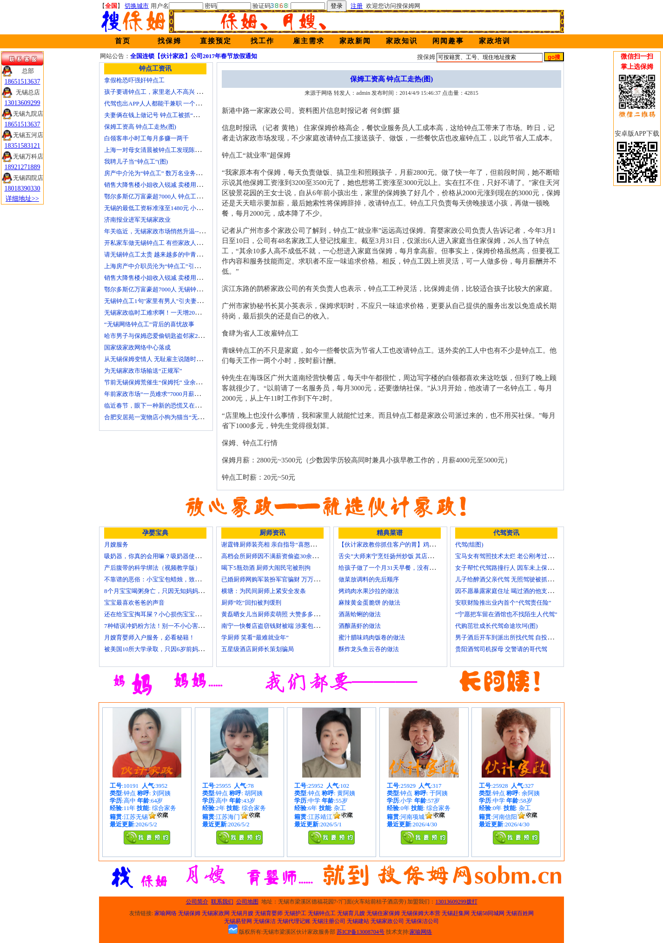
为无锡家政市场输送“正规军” (143, 370)
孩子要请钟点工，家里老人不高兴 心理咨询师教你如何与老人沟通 (192, 91)
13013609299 (22, 102)
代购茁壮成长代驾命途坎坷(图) (496, 625)
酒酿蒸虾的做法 (359, 625)
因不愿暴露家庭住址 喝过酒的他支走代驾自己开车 (522, 590)
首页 (123, 41)
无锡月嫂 (242, 913)
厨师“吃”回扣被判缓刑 (251, 602)
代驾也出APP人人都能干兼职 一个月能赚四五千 (168, 103)
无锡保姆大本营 (420, 913)
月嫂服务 (116, 544)
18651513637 (22, 81)
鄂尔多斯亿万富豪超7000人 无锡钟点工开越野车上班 (174, 289)
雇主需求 (309, 41)
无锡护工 (295, 913)
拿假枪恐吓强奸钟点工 (134, 80)
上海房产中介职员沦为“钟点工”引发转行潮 (161, 266)
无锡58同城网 (487, 913)
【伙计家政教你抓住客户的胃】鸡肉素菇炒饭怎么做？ (411, 544)
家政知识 (402, 41)
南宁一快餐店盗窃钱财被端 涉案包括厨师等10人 (285, 625)
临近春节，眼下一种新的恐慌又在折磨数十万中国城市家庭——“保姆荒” (200, 405)
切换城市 (137, 5)
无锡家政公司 (387, 921)
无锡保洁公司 (422, 921)
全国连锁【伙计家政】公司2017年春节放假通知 (193, 56)
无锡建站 (358, 921)
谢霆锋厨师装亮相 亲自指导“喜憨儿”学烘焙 (279, 544)
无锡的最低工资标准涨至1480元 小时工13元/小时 (169, 207)
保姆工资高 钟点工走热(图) (140, 126)
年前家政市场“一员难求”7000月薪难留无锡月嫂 (167, 393)
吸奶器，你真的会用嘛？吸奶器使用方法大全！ (167, 556)
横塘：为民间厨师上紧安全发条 (263, 590)
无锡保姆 (189, 913)
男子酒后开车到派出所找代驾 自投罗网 (507, 637)
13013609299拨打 (456, 901)
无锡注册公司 (328, 921)
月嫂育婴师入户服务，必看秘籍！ (149, 637)
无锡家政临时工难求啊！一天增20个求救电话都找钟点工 (179, 312)
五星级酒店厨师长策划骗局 (257, 649)
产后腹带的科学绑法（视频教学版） (152, 567)
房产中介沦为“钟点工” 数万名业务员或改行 (162, 173)
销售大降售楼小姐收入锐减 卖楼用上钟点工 (162, 184)
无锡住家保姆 (383, 913)
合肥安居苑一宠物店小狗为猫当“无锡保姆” (161, 417)
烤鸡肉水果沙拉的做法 (368, 590)
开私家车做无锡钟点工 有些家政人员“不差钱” (165, 242)
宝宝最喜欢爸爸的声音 (134, 602)
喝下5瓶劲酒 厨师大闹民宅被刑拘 (266, 567)
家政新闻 (355, 41)
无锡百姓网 (520, 913)
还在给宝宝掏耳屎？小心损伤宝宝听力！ (158, 614)
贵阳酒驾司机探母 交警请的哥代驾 (501, 649)
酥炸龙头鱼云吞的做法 (368, 649)
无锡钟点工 (322, 913)
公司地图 (247, 901)
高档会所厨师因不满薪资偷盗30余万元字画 (278, 556)
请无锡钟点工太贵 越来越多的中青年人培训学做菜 (171, 254)
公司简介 (197, 901)
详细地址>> (22, 198)
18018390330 (22, 188)
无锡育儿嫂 (351, 913)
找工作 (262, 41)
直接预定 (216, 41)
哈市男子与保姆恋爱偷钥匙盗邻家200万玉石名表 (169, 335)
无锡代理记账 (294, 921)
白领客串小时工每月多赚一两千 (146, 138)
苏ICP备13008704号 (361, 932)
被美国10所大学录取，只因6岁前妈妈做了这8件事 (170, 649)
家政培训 (495, 41)
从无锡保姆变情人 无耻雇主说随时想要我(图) (164, 359)
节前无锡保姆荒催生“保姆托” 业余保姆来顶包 (165, 382)
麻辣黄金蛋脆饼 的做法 (369, 602)
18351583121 (22, 145)
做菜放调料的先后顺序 (368, 579)
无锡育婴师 (269, 913)
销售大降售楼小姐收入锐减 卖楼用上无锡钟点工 (168, 277)
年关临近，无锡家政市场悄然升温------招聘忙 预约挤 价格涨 (184, 231)
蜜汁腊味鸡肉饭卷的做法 (371, 637)
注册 (357, 5)
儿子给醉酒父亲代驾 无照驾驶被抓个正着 (510, 579)
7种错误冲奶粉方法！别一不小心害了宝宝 (160, 625)
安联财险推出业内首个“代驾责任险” (503, 602)
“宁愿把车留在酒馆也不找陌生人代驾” (506, 614)
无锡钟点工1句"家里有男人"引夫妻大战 (156, 300)
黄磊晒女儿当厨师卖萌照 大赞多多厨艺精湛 (279, 614)
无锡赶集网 (456, 913)
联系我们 (222, 901)
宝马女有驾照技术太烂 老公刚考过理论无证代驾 (519, 556)
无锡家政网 (216, 913)
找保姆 (169, 41)
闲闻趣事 (448, 41)
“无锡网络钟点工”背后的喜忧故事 (149, 324)
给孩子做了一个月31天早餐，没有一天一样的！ (401, 567)
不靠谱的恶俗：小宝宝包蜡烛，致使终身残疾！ (167, 579)
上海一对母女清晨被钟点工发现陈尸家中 (158, 149)
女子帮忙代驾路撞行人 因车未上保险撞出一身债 (519, 567)
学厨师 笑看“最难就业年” (255, 637)
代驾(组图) (469, 544)
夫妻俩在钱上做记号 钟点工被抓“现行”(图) (161, 115)
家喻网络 (165, 913)
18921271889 (22, 167)
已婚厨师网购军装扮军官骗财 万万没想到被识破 (285, 579)
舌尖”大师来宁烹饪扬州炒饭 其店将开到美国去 (401, 556)
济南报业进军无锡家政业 (137, 219)
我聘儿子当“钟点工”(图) (136, 161)
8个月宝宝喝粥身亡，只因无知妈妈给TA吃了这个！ (173, 590)
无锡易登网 (238, 921)
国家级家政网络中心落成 (137, 347)
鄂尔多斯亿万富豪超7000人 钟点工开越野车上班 (168, 196)
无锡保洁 (264, 921)
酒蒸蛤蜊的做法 (359, 614)
